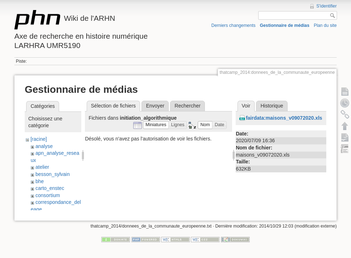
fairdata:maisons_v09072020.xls (284, 118)
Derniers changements (233, 25)
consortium (47, 195)
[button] (156, 125)
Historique (271, 106)
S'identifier (326, 6)
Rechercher (188, 106)
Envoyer (155, 106)
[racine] (38, 139)
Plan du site (325, 25)
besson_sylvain (52, 174)
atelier (42, 167)
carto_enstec (49, 188)
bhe (39, 181)
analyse (44, 146)
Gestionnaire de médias (284, 25)
